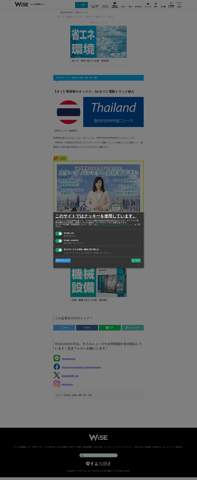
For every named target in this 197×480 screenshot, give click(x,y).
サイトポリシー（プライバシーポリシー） (115, 224)
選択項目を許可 (63, 260)
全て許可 (136, 260)
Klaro (139, 265)
